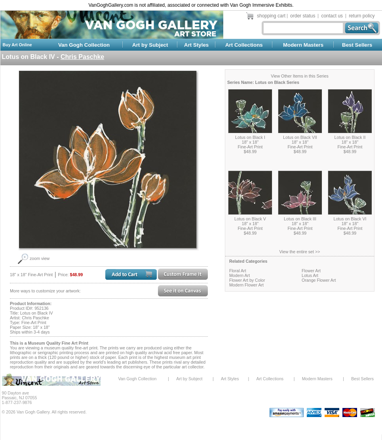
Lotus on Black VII (300, 137)
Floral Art (237, 270)
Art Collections (244, 45)
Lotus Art (310, 275)
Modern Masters (303, 45)
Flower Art (311, 270)
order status (302, 16)
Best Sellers (357, 45)
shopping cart (271, 16)
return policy (361, 16)
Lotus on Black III (300, 218)
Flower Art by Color (247, 280)
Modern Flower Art (246, 285)
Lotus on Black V (250, 218)
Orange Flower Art (319, 280)
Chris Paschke (82, 56)
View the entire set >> (299, 251)
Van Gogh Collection (84, 45)
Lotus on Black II (350, 137)
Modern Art (239, 275)
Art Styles (196, 45)
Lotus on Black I (250, 137)
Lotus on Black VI (350, 218)
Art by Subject (150, 45)
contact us (332, 16)
